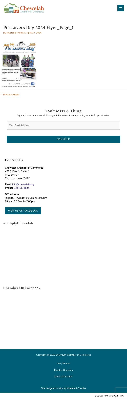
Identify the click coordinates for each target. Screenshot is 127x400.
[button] (23, 210)
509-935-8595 (21, 188)
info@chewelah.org (23, 184)
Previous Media (9, 94)
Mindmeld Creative (76, 388)
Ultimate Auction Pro (115, 396)
